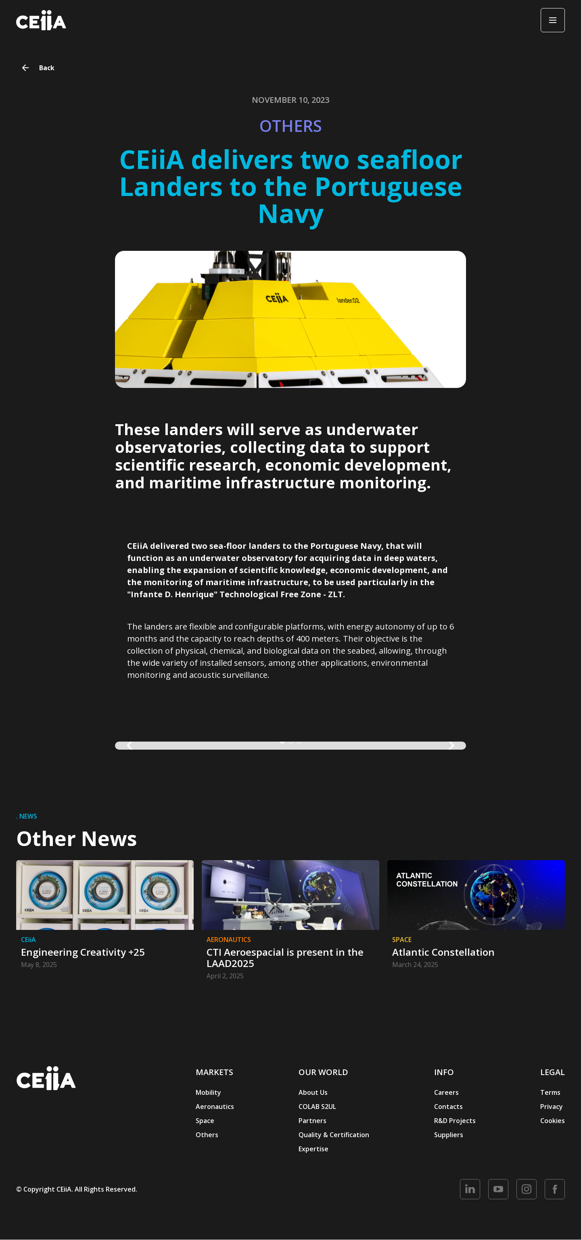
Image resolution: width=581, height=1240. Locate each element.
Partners (312, 1120)
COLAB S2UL (317, 1106)
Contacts (448, 1106)
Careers (446, 1092)
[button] (131, 746)
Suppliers (448, 1134)
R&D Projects (455, 1120)
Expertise (313, 1148)
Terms (550, 1092)
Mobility (208, 1092)
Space (205, 1120)
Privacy (551, 1106)
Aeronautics (215, 1106)
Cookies (552, 1120)
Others (207, 1134)
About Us (313, 1092)
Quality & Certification (334, 1134)
